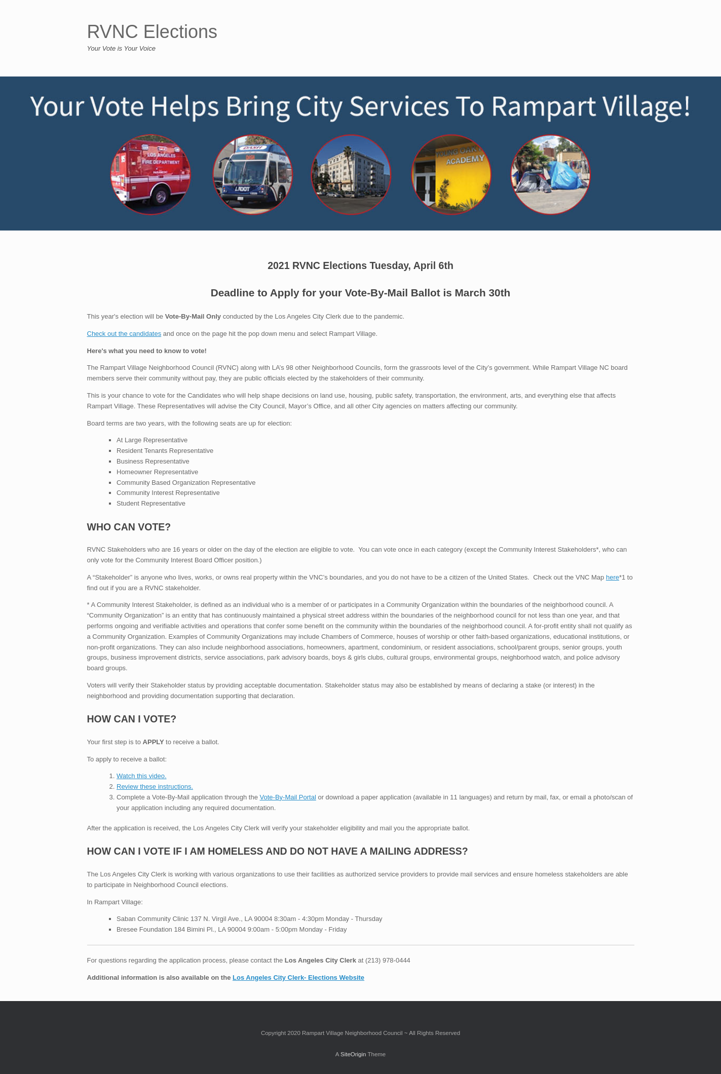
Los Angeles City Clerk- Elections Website (298, 977)
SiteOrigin (353, 1054)
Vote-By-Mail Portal (288, 797)
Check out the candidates (124, 333)
